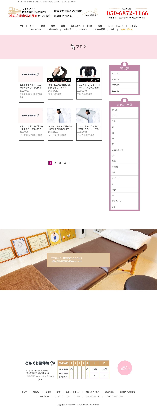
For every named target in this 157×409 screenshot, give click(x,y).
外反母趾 (133, 26)
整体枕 (115, 167)
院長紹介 (36, 392)
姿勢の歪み (75, 26)
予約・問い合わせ (93, 396)
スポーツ (116, 178)
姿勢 (114, 207)
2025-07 (115, 79)
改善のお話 (117, 201)
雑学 (114, 190)
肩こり (32, 26)
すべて (115, 110)
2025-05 (115, 91)
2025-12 (115, 74)
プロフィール (36, 29)
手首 (114, 156)
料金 (113, 29)
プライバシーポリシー (114, 396)
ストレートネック (116, 26)
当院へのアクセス (92, 392)
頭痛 (63, 26)
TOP (22, 26)
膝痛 (53, 26)
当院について (118, 150)
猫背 (100, 26)
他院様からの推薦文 (127, 392)
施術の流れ (68, 29)
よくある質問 (99, 29)
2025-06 (115, 85)
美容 (114, 161)
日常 (114, 121)
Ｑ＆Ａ (68, 396)
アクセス (83, 29)
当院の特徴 (53, 29)
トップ (24, 392)
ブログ (115, 116)
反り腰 (89, 26)
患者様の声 (44, 396)
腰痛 (43, 26)
